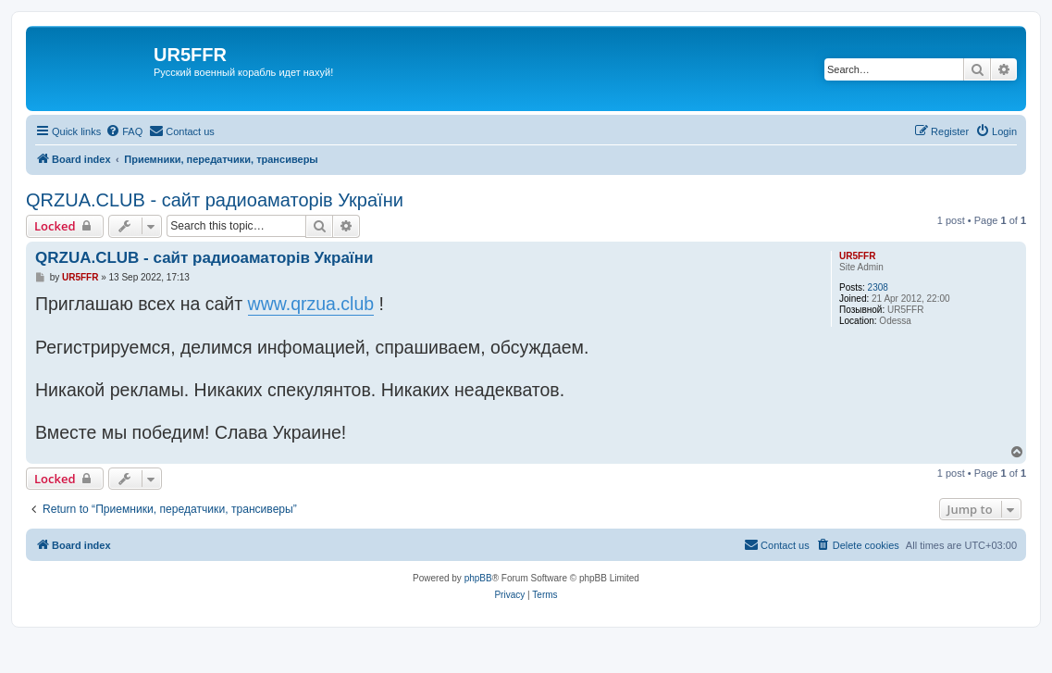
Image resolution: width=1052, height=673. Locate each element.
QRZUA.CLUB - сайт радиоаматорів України (214, 200)
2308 (878, 287)
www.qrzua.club (311, 303)
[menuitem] (123, 131)
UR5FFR (857, 256)
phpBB (478, 578)
